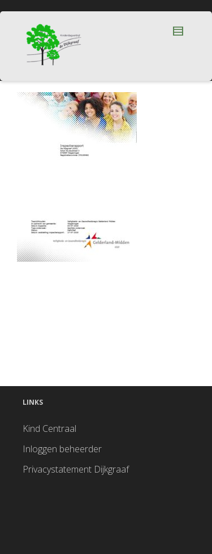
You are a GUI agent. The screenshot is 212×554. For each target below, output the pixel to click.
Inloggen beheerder (62, 449)
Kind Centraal (49, 428)
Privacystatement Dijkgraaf (76, 469)
